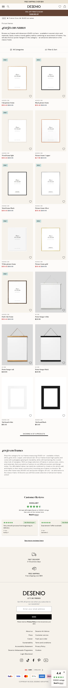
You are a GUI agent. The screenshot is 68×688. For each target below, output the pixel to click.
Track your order (41, 639)
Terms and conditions (43, 643)
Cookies (38, 650)
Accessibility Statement (24, 646)
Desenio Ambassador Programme (20, 650)
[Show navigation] (3, 6)
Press (31, 635)
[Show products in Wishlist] (59, 6)
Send (34, 617)
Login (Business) (26, 654)
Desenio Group (40, 682)
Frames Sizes (14, 18)
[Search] (8, 6)
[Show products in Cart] (64, 6)
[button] (58, 678)
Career (30, 639)
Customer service (41, 635)
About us (29, 631)
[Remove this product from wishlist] (30, 96)
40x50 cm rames (28, 18)
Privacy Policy (31, 622)
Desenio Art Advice (42, 631)
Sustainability (28, 643)
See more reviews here (34, 541)
